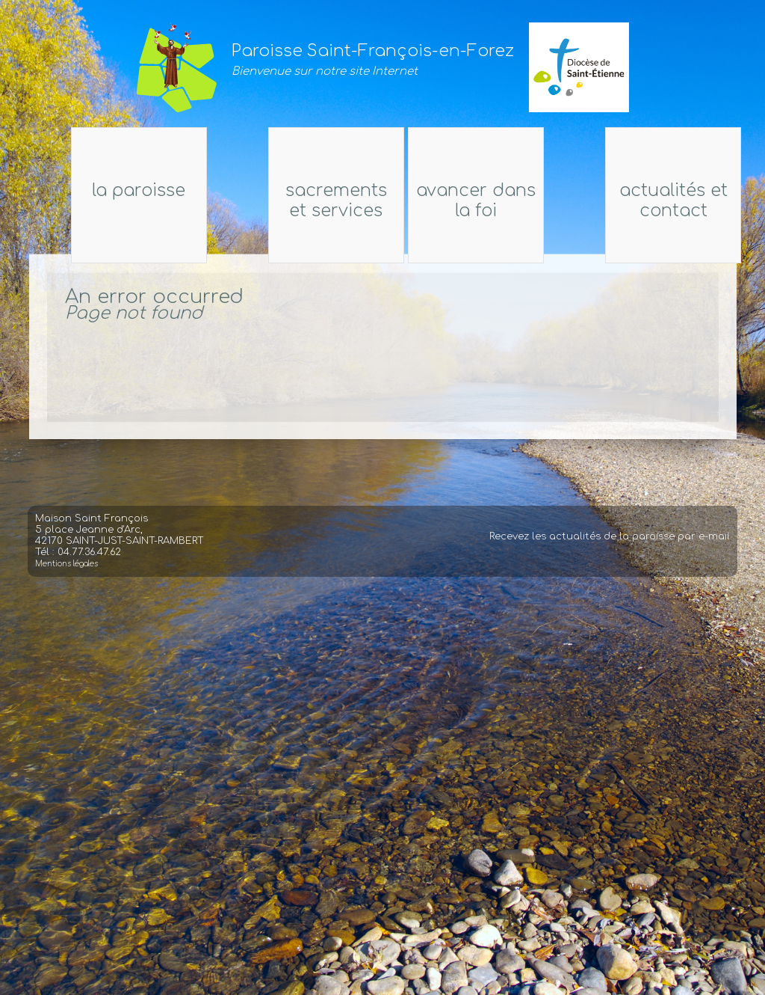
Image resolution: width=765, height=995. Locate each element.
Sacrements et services (326, 200)
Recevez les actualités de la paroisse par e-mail (609, 545)
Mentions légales (66, 573)
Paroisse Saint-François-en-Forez (373, 51)
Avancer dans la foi (486, 200)
